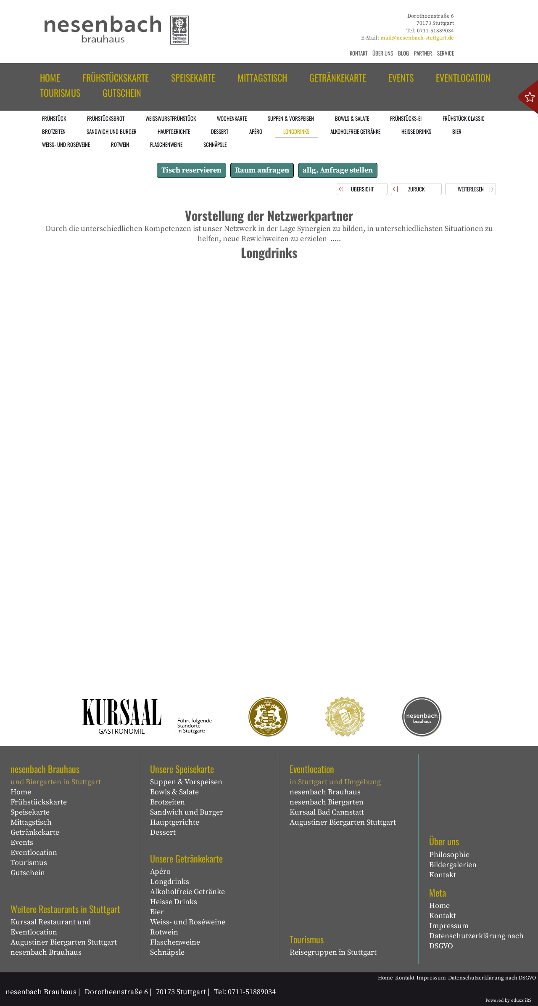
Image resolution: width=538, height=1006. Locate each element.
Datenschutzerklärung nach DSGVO (476, 941)
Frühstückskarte (39, 802)
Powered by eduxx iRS (508, 1000)
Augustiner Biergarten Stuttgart (64, 942)
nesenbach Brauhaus (46, 952)
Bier (157, 912)
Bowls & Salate (174, 792)
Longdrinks (169, 882)
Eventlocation (34, 852)
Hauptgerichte (174, 822)
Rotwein (164, 932)
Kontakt (442, 875)
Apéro (160, 871)
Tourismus (29, 863)
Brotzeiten (167, 802)
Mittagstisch (31, 822)
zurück (416, 189)
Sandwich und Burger (186, 812)
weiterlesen (471, 189)
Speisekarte (30, 812)
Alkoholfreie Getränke (187, 892)
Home (21, 792)
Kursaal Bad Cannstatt (327, 812)
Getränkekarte (35, 832)
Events (22, 842)
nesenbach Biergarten (327, 802)
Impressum (449, 926)
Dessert (163, 832)
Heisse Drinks (173, 902)
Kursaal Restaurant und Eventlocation (51, 927)
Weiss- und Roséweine (187, 922)
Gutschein (28, 873)
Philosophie (449, 855)
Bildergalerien (453, 865)
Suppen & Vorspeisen (186, 782)
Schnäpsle (167, 952)
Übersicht (362, 189)
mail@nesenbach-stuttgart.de (417, 38)
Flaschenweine (175, 942)
